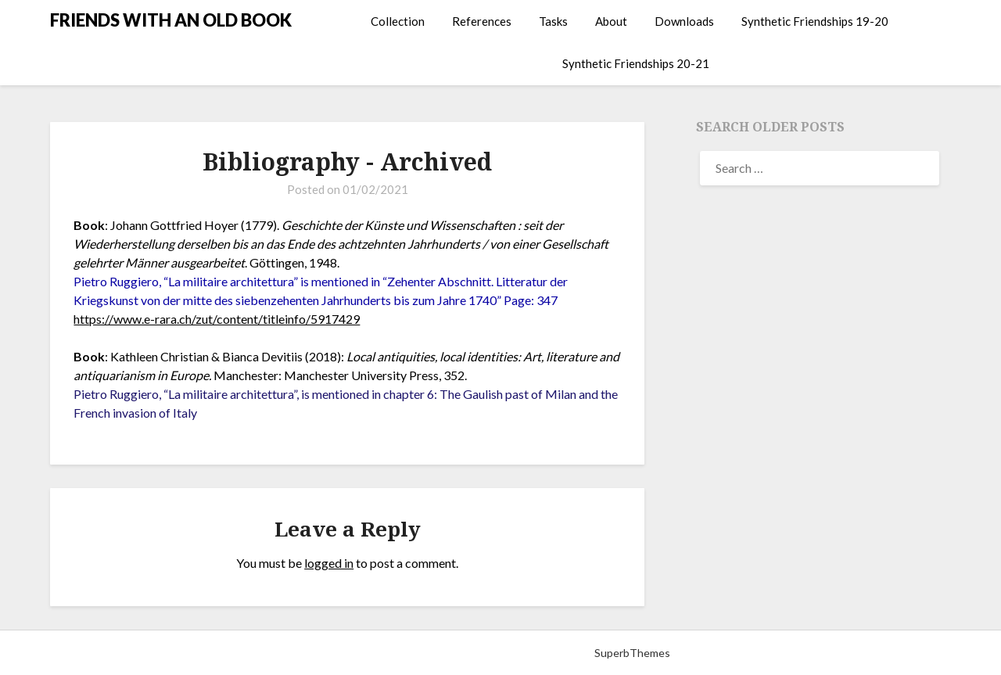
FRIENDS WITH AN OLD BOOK (171, 20)
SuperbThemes (632, 652)
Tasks (553, 21)
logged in (328, 562)
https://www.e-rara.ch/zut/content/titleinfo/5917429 (217, 318)
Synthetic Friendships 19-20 (814, 21)
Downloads (684, 21)
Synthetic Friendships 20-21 (635, 63)
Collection (398, 21)
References (481, 21)
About (611, 21)
